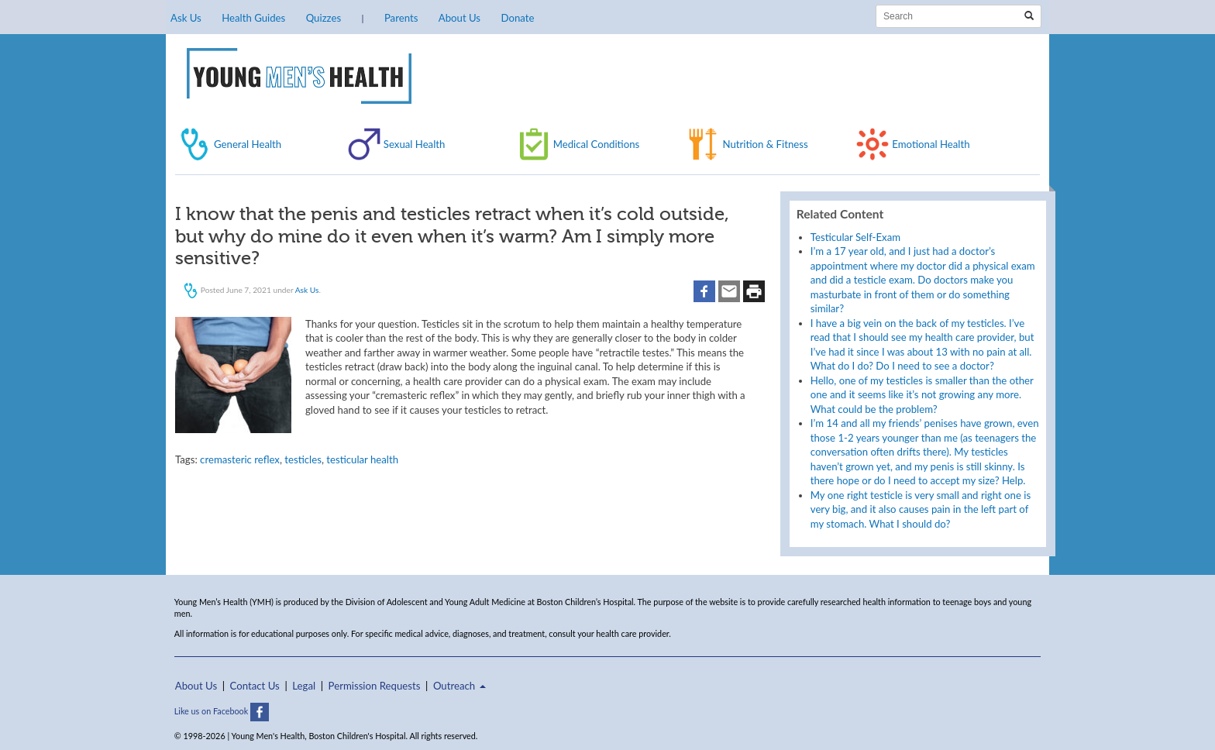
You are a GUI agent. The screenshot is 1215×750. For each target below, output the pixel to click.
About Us (459, 18)
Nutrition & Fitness (764, 144)
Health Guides (253, 18)
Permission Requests (375, 685)
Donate (517, 18)
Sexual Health (415, 144)
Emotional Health (930, 144)
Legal (303, 685)
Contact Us (255, 685)
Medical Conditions (596, 144)
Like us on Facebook (221, 711)
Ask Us (185, 18)
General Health (247, 144)
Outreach (459, 685)
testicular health (362, 459)
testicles (303, 459)
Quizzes (323, 18)
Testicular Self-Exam (855, 237)
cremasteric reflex (240, 459)
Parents (401, 18)
